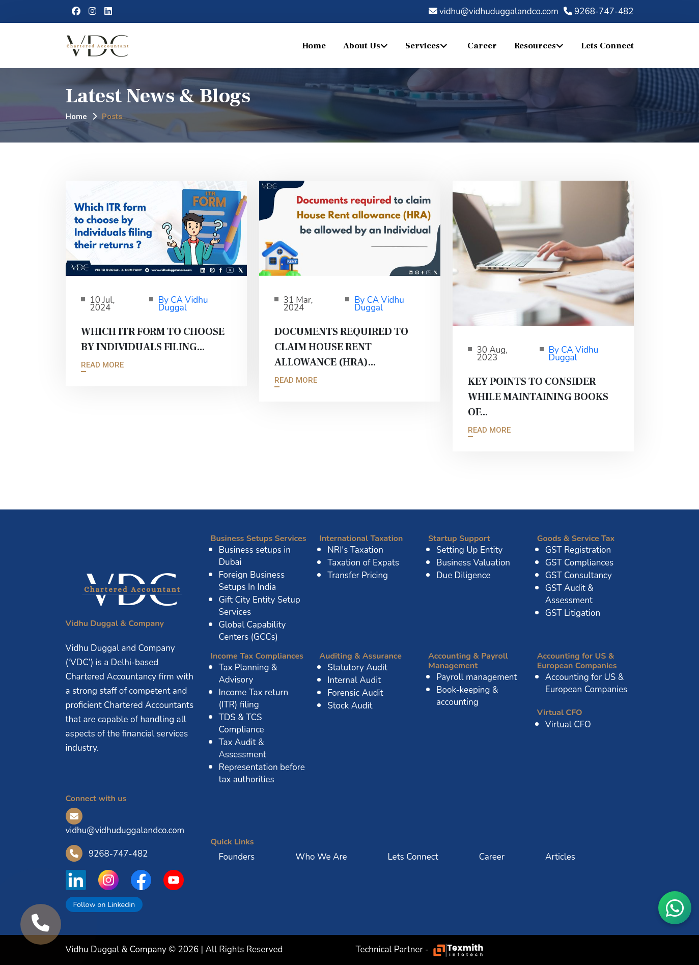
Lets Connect (607, 45)
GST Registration (578, 550)
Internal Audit (354, 680)
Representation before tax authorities (262, 773)
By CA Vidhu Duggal (183, 304)
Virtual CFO (568, 724)
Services (422, 45)
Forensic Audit (355, 693)
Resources (535, 45)
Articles (560, 857)
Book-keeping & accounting (467, 696)
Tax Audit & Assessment (242, 748)
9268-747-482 (599, 11)
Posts (112, 116)
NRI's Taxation (355, 550)
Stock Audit (349, 706)
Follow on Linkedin (104, 904)
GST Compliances (579, 563)
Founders (237, 857)
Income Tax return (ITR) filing (254, 699)
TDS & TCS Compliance (241, 723)
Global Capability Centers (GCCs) (252, 631)
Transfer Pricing (357, 575)
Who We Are (321, 857)
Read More (102, 365)
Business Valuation (473, 563)
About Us (361, 45)
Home (314, 45)
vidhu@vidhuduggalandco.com (493, 11)
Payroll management (476, 677)
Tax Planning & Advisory (248, 674)
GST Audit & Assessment (569, 594)
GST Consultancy (578, 575)
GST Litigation (572, 613)
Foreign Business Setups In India (252, 581)
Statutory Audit (357, 667)
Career (482, 45)
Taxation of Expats (363, 563)
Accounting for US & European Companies (586, 683)
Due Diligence (463, 575)
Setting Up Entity (469, 550)
